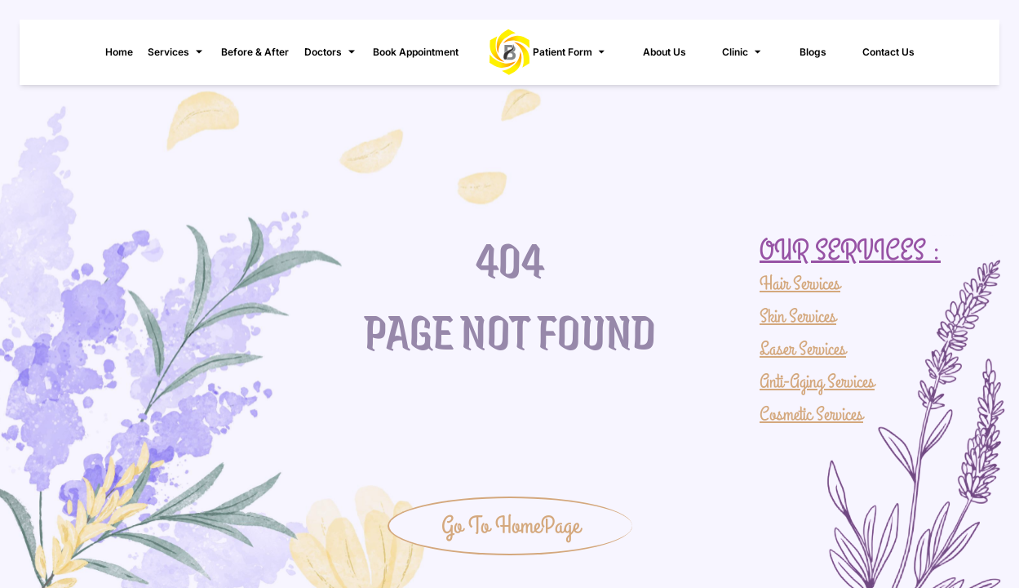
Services (177, 52)
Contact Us (888, 52)
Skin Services (798, 316)
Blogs (813, 52)
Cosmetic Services (811, 414)
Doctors (331, 52)
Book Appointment (416, 52)
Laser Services (803, 349)
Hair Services (800, 284)
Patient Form (570, 52)
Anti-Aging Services (817, 381)
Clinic (743, 52)
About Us (664, 52)
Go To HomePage (510, 526)
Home (119, 52)
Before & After (255, 52)
